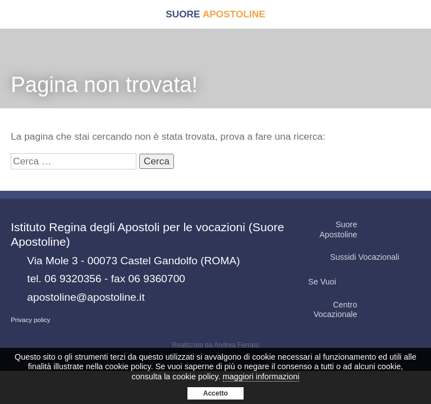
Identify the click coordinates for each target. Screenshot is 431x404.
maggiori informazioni (261, 376)
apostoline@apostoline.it (85, 297)
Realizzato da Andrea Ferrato (215, 345)
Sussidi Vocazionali (374, 257)
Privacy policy (30, 319)
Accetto (215, 393)
